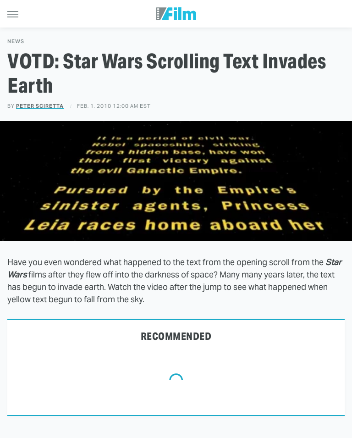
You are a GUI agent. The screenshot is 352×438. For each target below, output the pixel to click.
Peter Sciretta (40, 106)
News (15, 41)
